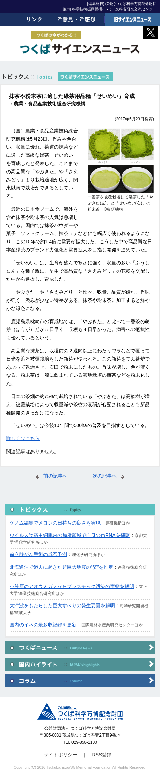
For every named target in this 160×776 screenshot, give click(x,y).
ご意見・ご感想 (77, 19)
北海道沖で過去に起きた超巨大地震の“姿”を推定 (61, 567)
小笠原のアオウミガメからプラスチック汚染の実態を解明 (72, 586)
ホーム (9, 19)
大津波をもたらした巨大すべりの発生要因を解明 (62, 605)
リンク (34, 19)
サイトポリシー (60, 754)
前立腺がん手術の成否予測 (38, 554)
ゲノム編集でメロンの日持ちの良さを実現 (55, 523)
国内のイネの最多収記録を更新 (43, 624)
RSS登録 (102, 754)
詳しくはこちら (23, 438)
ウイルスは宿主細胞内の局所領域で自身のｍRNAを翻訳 (70, 535)
